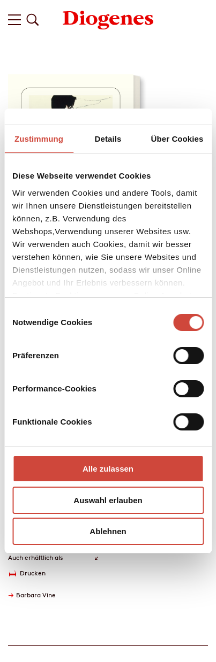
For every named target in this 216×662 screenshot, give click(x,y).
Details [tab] (108, 138)
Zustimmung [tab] (38, 138)
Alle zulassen (108, 468)
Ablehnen (108, 531)
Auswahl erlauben (107, 500)
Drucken (33, 573)
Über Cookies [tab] (177, 138)
